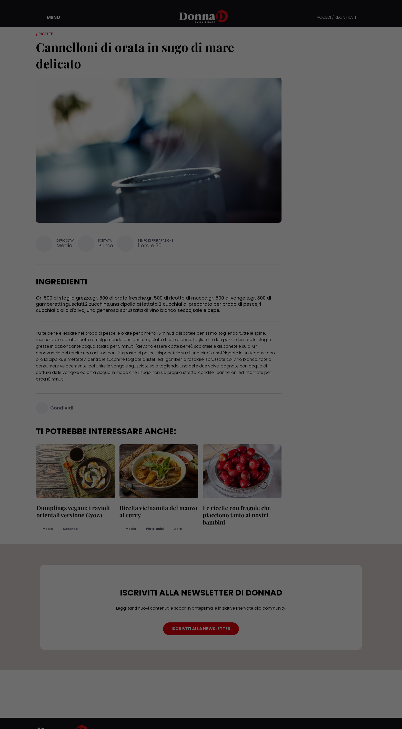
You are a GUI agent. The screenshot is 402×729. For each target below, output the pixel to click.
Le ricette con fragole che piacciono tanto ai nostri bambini (236, 515)
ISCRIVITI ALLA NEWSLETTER (201, 629)
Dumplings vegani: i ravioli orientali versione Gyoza (72, 511)
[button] (49, 17)
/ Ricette (44, 33)
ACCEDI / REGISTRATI (336, 17)
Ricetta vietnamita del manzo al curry (158, 511)
